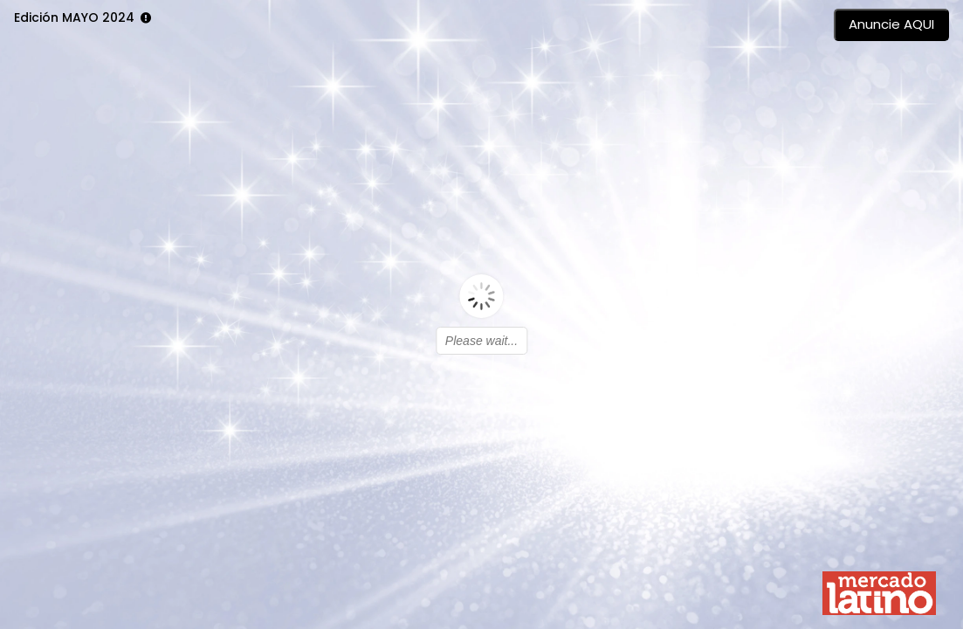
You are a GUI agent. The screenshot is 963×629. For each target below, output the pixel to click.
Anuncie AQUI (891, 24)
